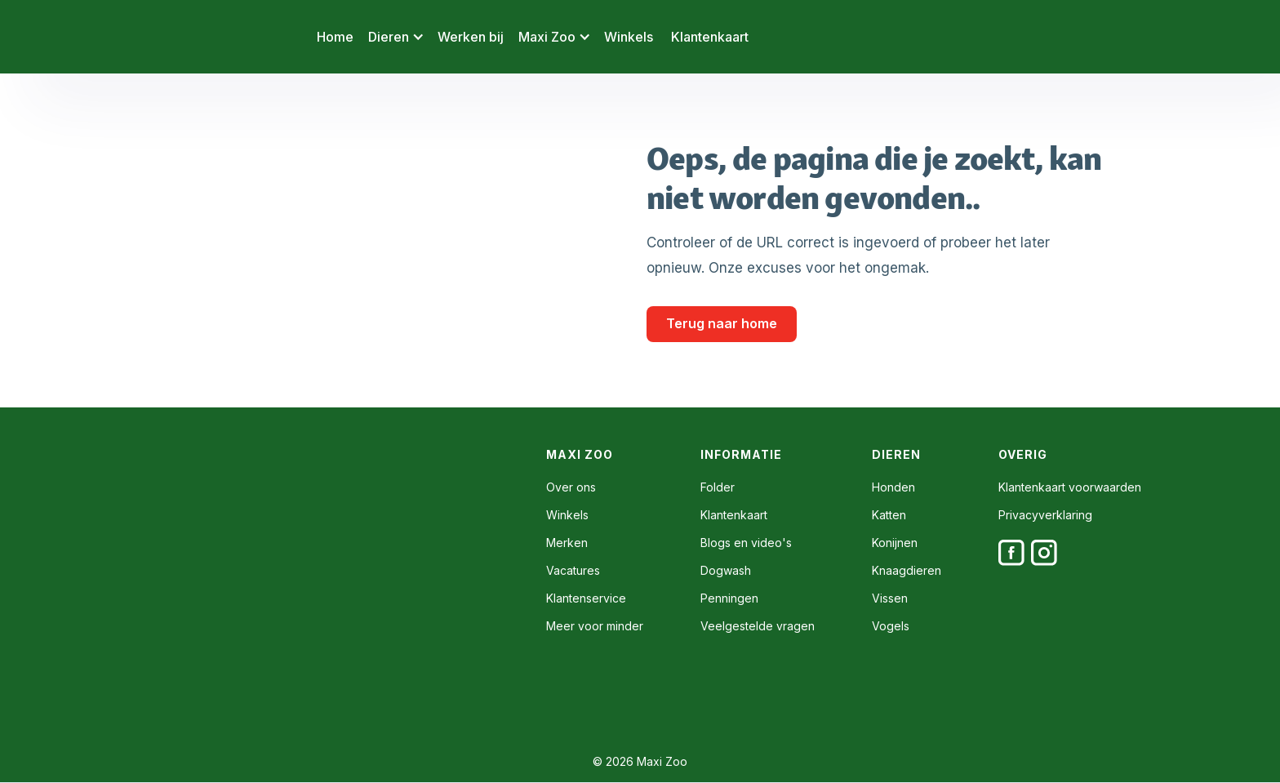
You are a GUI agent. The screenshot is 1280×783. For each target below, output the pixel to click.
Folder (717, 487)
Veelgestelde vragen (757, 626)
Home (335, 37)
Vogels (890, 626)
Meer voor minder (594, 626)
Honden (893, 487)
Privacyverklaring (1045, 515)
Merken (567, 542)
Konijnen (895, 542)
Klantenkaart (710, 37)
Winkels (628, 37)
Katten (889, 515)
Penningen (729, 598)
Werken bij (471, 37)
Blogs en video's (746, 542)
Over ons (571, 487)
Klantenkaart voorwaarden (1069, 487)
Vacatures (573, 570)
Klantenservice (586, 598)
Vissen (890, 598)
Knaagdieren (906, 570)
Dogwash (725, 570)
